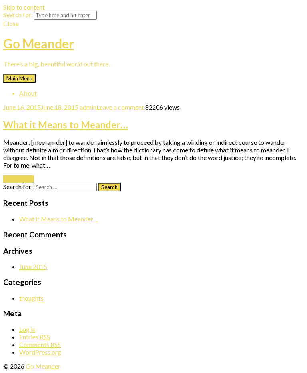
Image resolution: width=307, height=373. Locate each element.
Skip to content (24, 7)
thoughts (31, 298)
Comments (40, 344)
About (28, 93)
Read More (18, 179)
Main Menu (19, 78)
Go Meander (38, 43)
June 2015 (33, 266)
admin (88, 107)
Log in (27, 329)
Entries (34, 337)
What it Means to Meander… (65, 124)
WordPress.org (40, 352)
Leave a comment (120, 107)
